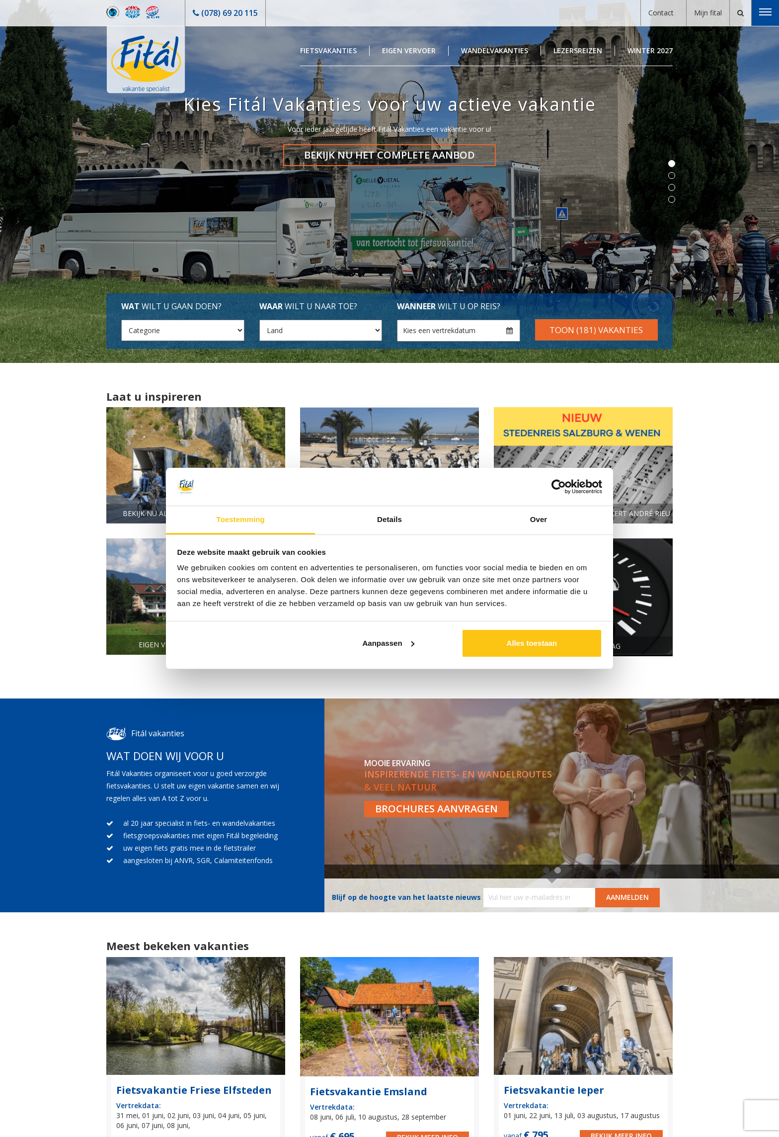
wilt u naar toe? (308, 306)
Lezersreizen (577, 50)
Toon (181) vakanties (596, 330)
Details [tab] (389, 519)
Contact (661, 12)
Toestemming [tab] (240, 519)
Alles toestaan (532, 643)
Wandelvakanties (494, 50)
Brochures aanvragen (436, 808)
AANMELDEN (627, 897)
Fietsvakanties (328, 50)
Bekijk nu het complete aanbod (389, 155)
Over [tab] (538, 519)
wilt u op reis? (448, 306)
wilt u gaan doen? (171, 306)
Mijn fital (708, 12)
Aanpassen (388, 643)
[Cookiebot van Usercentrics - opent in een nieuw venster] (558, 486)
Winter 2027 (650, 50)
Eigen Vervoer (409, 50)
